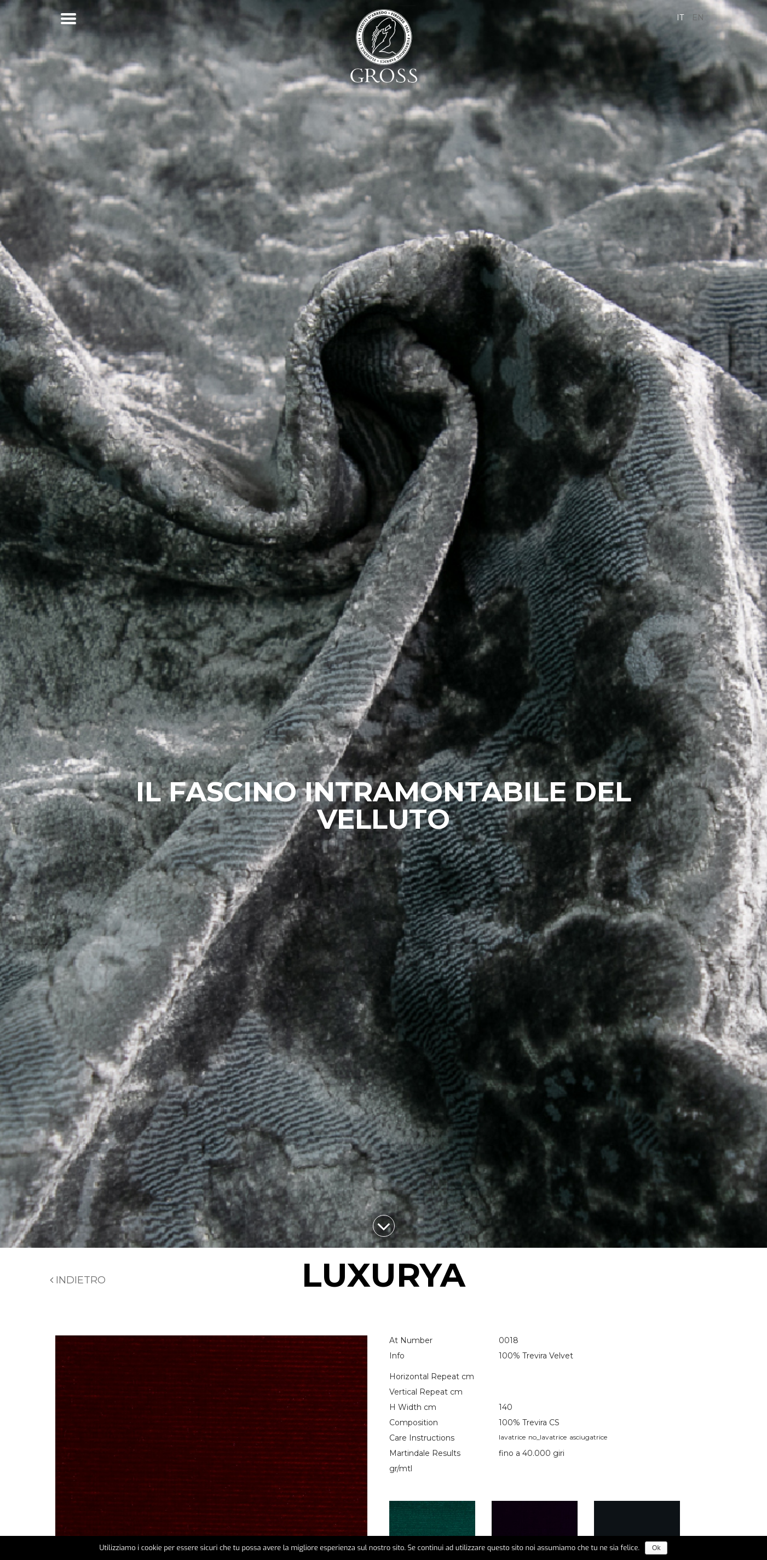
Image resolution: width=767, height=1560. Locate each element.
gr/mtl (400, 1468)
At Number (410, 1340)
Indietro (78, 1280)
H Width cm (412, 1407)
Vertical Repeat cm (426, 1392)
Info (397, 1356)
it (680, 17)
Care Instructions (421, 1438)
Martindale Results (424, 1453)
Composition (413, 1422)
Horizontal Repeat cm (431, 1376)
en (698, 17)
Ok (656, 1548)
